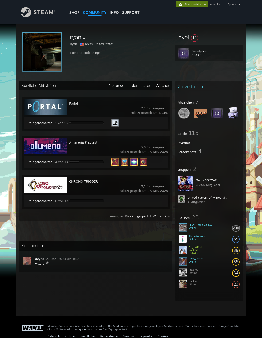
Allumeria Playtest (83, 142)
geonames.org (88, 329)
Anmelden (216, 4)
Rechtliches (88, 336)
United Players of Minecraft (207, 197)
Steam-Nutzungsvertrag (138, 336)
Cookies (163, 336)
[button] (209, 37)
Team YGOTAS (206, 180)
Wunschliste (161, 216)
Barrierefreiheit (109, 336)
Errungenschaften (39, 123)
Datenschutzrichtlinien (61, 336)
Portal (73, 103)
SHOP (74, 12)
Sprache (232, 4)
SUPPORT (131, 12)
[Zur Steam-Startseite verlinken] (41, 16)
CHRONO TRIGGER (83, 181)
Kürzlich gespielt (136, 216)
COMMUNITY (94, 12)
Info (114, 12)
